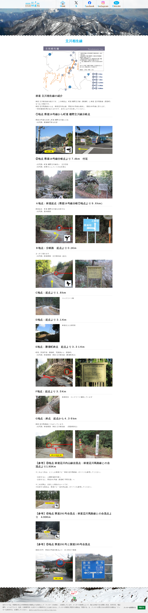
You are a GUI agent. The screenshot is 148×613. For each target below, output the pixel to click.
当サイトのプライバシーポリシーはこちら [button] (42, 610)
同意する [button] (141, 607)
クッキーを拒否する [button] (130, 607)
